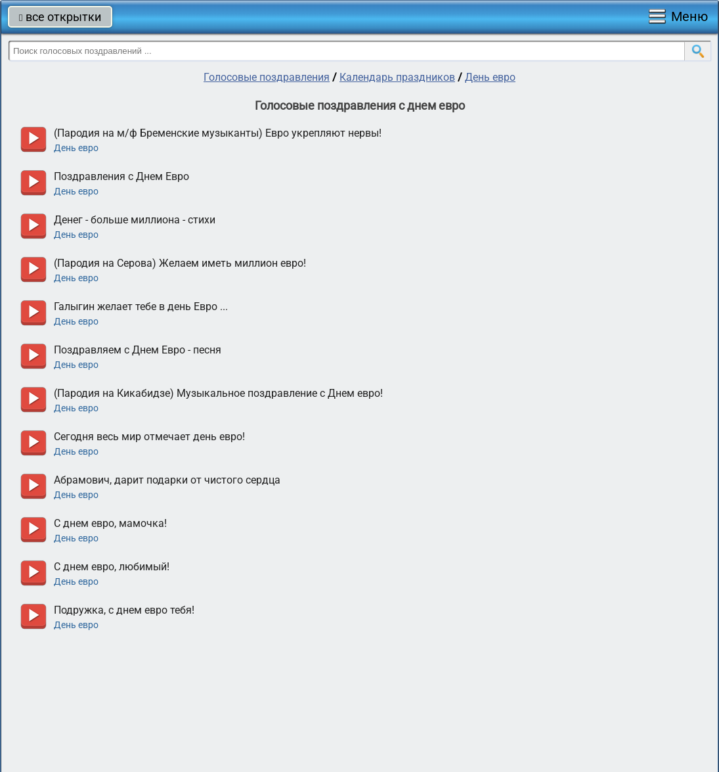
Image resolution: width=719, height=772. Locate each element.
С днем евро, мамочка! (110, 523)
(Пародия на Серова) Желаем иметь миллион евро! (180, 263)
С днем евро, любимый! (111, 566)
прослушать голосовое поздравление (33, 139)
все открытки (60, 17)
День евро (490, 77)
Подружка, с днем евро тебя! (124, 610)
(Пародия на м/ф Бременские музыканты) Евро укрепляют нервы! (217, 133)
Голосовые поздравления (267, 77)
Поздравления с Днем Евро (121, 176)
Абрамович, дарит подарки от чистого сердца (167, 480)
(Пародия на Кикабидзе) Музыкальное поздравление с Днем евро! (218, 393)
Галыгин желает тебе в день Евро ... (141, 306)
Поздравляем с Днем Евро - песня (137, 350)
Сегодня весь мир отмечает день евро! (149, 436)
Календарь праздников (397, 77)
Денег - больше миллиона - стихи (134, 220)
